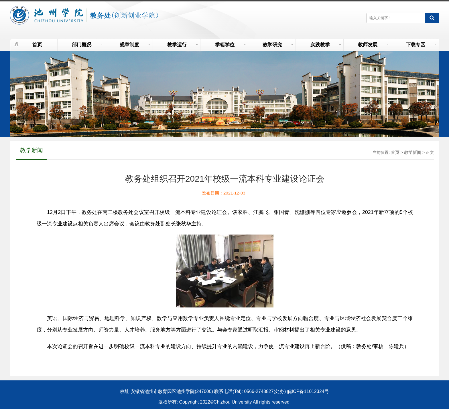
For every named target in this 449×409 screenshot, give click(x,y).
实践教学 (325, 44)
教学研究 (278, 44)
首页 (37, 44)
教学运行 (182, 44)
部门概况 (87, 44)
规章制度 (135, 44)
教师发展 (373, 44)
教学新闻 (412, 152)
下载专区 (421, 44)
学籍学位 (230, 44)
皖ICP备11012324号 (308, 391)
